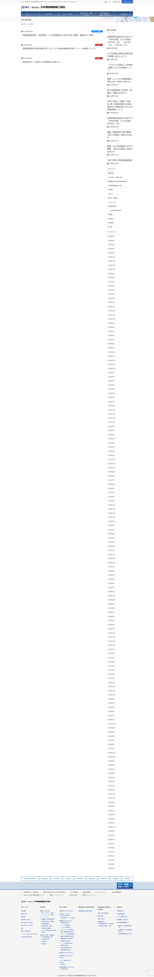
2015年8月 (111, 732)
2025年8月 (111, 278)
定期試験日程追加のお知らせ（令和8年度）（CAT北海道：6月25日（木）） (120, 121)
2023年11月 (111, 364)
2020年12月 (111, 509)
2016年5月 (111, 703)
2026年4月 (111, 245)
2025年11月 (111, 265)
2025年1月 (111, 306)
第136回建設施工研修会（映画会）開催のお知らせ (119, 91)
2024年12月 (111, 311)
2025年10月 (111, 269)
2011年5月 (111, 860)
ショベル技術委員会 (66, 927)
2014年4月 (111, 777)
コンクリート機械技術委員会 (68, 934)
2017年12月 (111, 637)
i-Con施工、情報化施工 (115, 177)
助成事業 (44, 941)
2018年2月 (111, 629)
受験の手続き (101, 919)
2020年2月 (111, 546)
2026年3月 (111, 249)
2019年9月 (111, 567)
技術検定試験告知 (116, 210)
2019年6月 (111, 579)
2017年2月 (111, 678)
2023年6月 (111, 385)
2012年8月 (111, 835)
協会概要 (23, 911)
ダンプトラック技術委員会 (67, 929)
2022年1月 (111, 455)
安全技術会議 (64, 969)
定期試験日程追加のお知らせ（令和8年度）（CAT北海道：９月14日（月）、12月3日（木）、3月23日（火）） (120, 40)
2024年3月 (111, 348)
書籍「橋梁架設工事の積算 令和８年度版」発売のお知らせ (120, 135)
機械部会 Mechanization (65, 921)
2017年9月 (111, 649)
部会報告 (110, 219)
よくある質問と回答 (122, 916)
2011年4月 (111, 864)
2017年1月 (111, 682)
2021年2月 (111, 501)
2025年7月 (111, 282)
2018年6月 (111, 616)
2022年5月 (111, 439)
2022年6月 (111, 435)
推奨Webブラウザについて (89, 895)
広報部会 (63, 964)
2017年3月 (111, 674)
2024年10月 (111, 319)
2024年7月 (111, 331)
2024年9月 (111, 323)
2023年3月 (111, 397)
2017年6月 (111, 662)
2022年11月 (111, 414)
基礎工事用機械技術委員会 (67, 936)
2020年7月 (111, 530)
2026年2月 (111, 253)
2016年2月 (111, 715)
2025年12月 (111, 261)
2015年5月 (111, 740)
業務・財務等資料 (25, 931)
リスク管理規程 (74, 892)
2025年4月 (111, 294)
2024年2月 (111, 352)
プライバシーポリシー (101, 892)
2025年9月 (111, 273)
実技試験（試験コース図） (105, 926)
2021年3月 (111, 497)
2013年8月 (111, 806)
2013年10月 (111, 798)
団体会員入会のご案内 (27, 922)
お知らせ (99, 45)
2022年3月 (111, 447)
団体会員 (23, 916)
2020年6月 (111, 534)
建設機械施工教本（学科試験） (106, 923)
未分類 (110, 227)
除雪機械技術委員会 (66, 941)
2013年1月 (111, 823)
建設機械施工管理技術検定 (85, 911)
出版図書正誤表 (121, 914)
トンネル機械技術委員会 (67, 943)
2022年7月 (111, 430)
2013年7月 (111, 810)
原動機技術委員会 (65, 922)
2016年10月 (111, 695)
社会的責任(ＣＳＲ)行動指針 (31, 892)
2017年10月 (111, 645)
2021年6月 (111, 484)
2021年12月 (111, 459)
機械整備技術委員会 (66, 950)
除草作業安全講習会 (46, 928)
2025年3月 (111, 298)
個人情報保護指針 (116, 892)
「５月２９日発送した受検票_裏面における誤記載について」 (120, 67)
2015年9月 (111, 728)
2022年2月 (111, 451)
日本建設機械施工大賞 (115, 185)
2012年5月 (111, 844)
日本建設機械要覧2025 (123, 922)
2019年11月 (111, 558)
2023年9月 (111, 373)
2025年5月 (111, 290)
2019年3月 (111, 592)
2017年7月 (111, 658)
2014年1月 (111, 790)
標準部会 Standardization (66, 952)
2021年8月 (111, 476)
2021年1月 (111, 505)
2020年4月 (111, 542)
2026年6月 (111, 236)
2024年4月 (111, 344)
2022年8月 (111, 426)
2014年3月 (111, 782)
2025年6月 (111, 286)
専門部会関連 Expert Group (66, 967)
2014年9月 (111, 761)
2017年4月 (111, 670)
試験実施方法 (101, 922)
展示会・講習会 (97, 31)
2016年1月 (111, 720)
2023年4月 (111, 393)
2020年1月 (111, 550)
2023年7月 (111, 381)
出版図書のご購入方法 (123, 919)
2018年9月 (111, 604)
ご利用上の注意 (73, 895)
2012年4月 (111, 848)
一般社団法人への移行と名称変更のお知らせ (40, 61)
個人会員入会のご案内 (27, 925)
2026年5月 (111, 240)
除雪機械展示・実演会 (47, 926)
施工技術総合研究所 (26, 937)
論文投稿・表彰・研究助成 (47, 935)
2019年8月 (111, 571)
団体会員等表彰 (45, 939)
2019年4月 (111, 587)
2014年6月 (111, 769)
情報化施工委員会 (65, 915)
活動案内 (110, 214)
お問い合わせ (127, 2)
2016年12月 (111, 687)
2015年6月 (111, 736)
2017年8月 (111, 653)
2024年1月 (111, 356)
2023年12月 (111, 360)
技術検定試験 (112, 206)
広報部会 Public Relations (66, 911)
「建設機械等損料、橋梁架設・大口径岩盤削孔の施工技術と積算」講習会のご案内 (57, 35)
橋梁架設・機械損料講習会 (48, 919)
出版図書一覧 (120, 911)
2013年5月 (111, 815)
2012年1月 (111, 856)
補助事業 (110, 173)
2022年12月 (111, 410)
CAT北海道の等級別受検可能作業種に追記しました (119, 55)
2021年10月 (111, 468)
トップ (107, 2)
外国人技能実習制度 (103, 913)
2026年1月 (111, 257)
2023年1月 (111, 406)
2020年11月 (111, 513)
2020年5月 (111, 538)
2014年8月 (111, 765)
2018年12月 (111, 596)
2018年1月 (111, 633)
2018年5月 (111, 620)
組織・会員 (24, 914)
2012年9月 (111, 831)
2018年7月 (111, 612)
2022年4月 (111, 443)
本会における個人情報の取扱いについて (34, 895)
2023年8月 (111, 377)
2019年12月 (111, 554)
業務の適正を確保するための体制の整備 (54, 892)
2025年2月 (111, 302)
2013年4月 (111, 819)
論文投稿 (44, 944)
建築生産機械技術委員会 (67, 938)
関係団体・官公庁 (25, 919)
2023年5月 (111, 389)
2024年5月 (111, 340)
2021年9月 (111, 472)
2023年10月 (111, 368)
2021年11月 (111, 463)
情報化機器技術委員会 (66, 947)
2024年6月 (111, 335)
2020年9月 (111, 521)
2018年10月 (111, 600)
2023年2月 (111, 402)
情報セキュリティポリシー (57, 895)
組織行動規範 (86, 892)
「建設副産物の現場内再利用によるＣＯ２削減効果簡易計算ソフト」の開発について (58, 48)
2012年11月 (111, 827)
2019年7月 (111, 575)
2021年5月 (111, 488)
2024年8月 (111, 327)
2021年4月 (111, 492)
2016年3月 (111, 711)
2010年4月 (111, 868)
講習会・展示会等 (45, 911)
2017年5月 (111, 666)
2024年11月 (111, 315)
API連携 (110, 190)
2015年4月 (111, 744)
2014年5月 (111, 773)
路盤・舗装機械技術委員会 (67, 931)
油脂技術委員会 (64, 945)
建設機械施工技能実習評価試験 (117, 181)
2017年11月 (111, 641)
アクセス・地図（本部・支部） (29, 934)
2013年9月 (111, 802)
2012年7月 (111, 839)
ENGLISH (117, 2)
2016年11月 (111, 691)
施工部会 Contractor (64, 914)
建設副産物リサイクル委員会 (68, 918)
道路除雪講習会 (45, 923)
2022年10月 (111, 418)
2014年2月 (111, 786)
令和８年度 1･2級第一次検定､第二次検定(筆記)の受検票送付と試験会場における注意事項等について (120, 105)
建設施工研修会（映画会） (48, 921)
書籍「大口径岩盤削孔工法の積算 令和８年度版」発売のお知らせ (120, 149)
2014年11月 (111, 753)
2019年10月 (111, 563)
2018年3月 (111, 625)
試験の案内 (101, 916)
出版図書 (110, 223)
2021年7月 (111, 480)
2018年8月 (111, 608)
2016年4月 (111, 707)
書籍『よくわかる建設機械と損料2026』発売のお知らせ (120, 80)
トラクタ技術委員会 (66, 925)
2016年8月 (111, 699)
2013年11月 (111, 794)
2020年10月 (111, 517)
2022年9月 (111, 422)
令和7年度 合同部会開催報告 (119, 160)
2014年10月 (111, 757)
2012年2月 (111, 852)
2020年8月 (111, 525)
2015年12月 (111, 724)
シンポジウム (112, 202)
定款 (22, 928)
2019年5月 (111, 583)
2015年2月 (111, 749)
